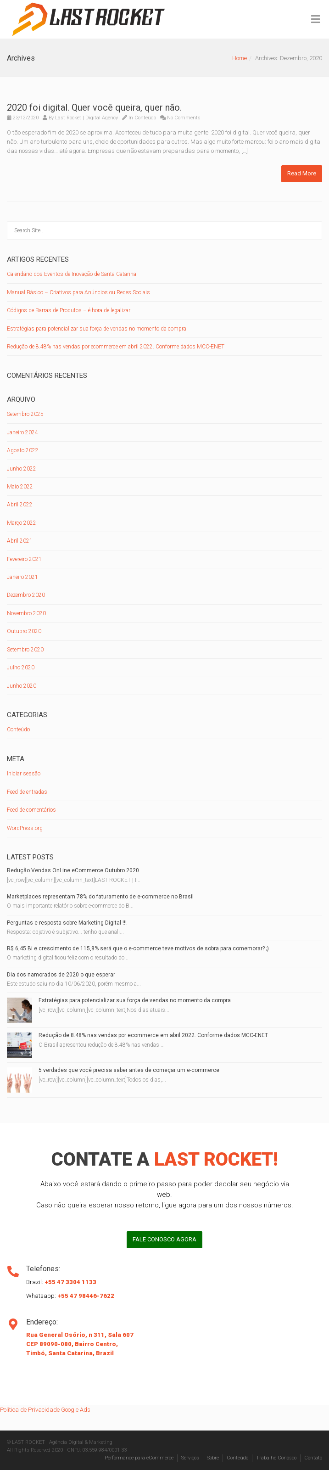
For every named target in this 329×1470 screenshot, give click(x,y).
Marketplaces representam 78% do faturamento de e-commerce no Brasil (100, 896)
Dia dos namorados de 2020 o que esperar (61, 974)
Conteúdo (145, 118)
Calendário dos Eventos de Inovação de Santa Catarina (71, 274)
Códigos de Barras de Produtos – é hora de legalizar (68, 310)
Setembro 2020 (25, 649)
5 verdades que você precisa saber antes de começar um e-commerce (129, 1070)
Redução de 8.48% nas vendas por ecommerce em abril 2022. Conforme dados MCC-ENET (115, 346)
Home (239, 58)
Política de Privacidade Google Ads (45, 1409)
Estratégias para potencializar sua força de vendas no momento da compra (96, 328)
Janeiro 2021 (22, 577)
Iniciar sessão (23, 773)
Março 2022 (21, 523)
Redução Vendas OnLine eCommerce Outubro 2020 (73, 870)
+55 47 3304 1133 (70, 1282)
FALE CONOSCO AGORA (164, 1239)
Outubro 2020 (24, 631)
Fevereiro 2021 (24, 559)
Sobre (213, 1458)
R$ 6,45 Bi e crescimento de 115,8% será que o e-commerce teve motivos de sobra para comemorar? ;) (138, 948)
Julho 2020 (20, 667)
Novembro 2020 (26, 613)
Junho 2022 (21, 469)
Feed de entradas (27, 792)
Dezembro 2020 (26, 595)
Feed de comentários (31, 810)
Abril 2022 (20, 504)
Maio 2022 (20, 486)
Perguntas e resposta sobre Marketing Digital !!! (67, 923)
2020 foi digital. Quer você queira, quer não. (94, 107)
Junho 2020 (21, 686)
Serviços (190, 1458)
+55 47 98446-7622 (85, 1295)
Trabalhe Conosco (276, 1458)
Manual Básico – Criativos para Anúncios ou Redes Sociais (78, 292)
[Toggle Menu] (315, 20)
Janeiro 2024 (22, 432)
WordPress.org (25, 828)
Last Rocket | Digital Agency (86, 118)
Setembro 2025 (25, 414)
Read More (301, 173)
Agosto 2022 (23, 450)
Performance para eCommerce (139, 1458)
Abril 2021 (20, 541)
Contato (313, 1458)
